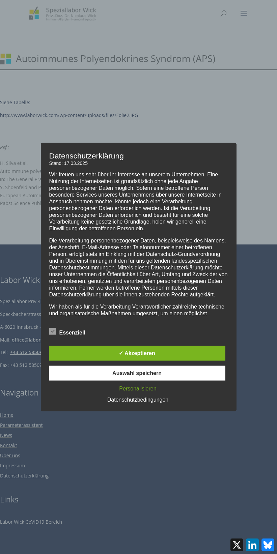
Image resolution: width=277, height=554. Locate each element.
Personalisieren (137, 388)
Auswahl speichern (137, 373)
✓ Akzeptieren (137, 353)
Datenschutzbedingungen (137, 400)
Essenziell (67, 332)
